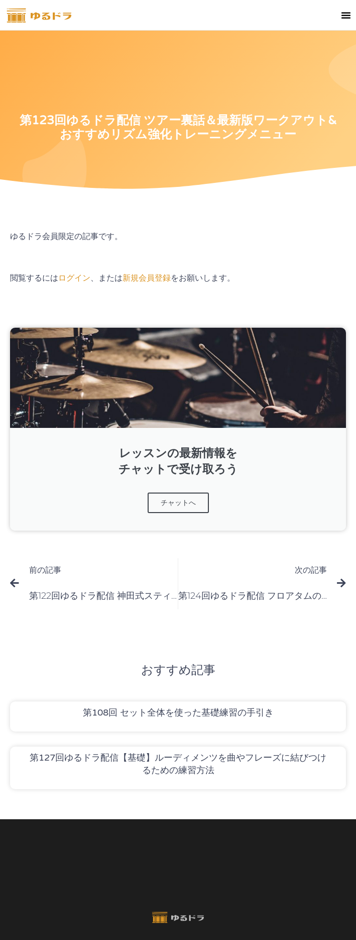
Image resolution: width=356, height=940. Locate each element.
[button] (345, 15)
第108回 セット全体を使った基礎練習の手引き (178, 712)
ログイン (74, 278)
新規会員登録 (147, 278)
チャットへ (178, 503)
